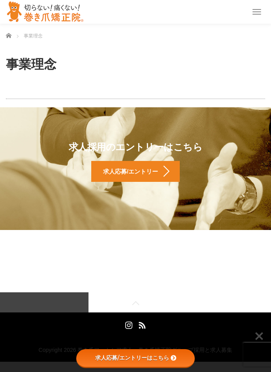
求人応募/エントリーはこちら (135, 357)
